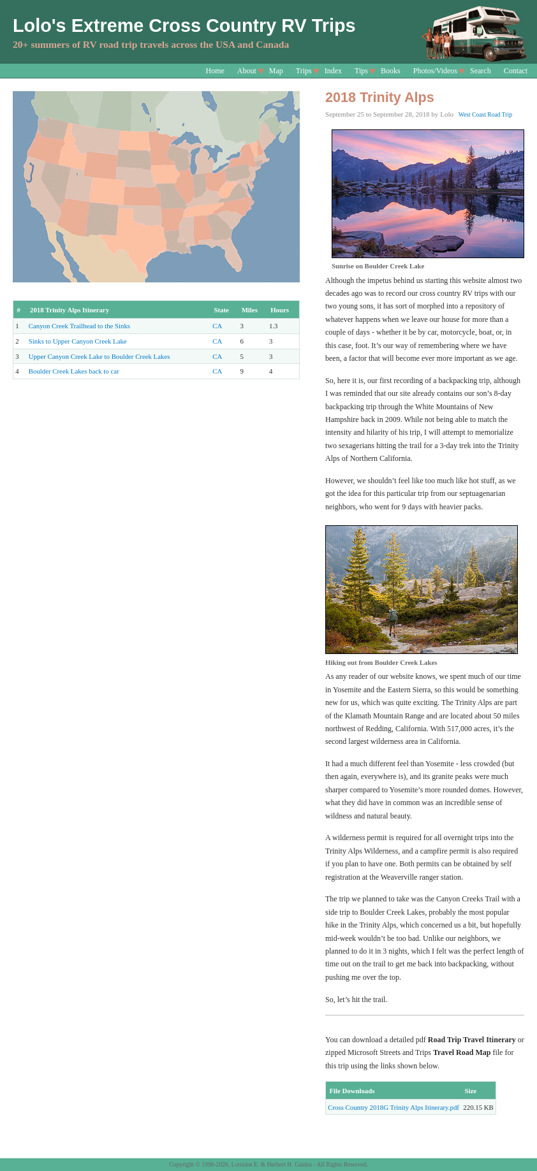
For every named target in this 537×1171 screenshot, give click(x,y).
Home (215, 70)
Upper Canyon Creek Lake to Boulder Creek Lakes (99, 356)
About (246, 70)
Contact (515, 70)
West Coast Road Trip (485, 114)
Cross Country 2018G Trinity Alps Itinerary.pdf (393, 1107)
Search (480, 70)
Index (333, 70)
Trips (304, 70)
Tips (361, 70)
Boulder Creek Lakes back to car (74, 371)
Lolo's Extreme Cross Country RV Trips (184, 25)
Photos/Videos (435, 70)
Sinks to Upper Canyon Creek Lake (78, 341)
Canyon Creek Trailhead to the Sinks (79, 326)
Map (276, 70)
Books (391, 70)
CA (217, 326)
